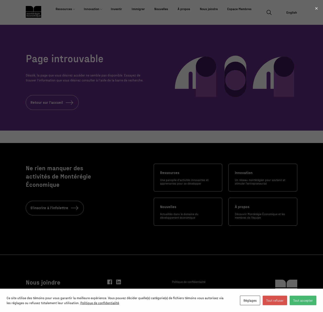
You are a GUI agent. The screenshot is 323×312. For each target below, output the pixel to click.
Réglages (250, 300)
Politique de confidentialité (99, 303)
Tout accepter (303, 300)
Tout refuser (275, 300)
